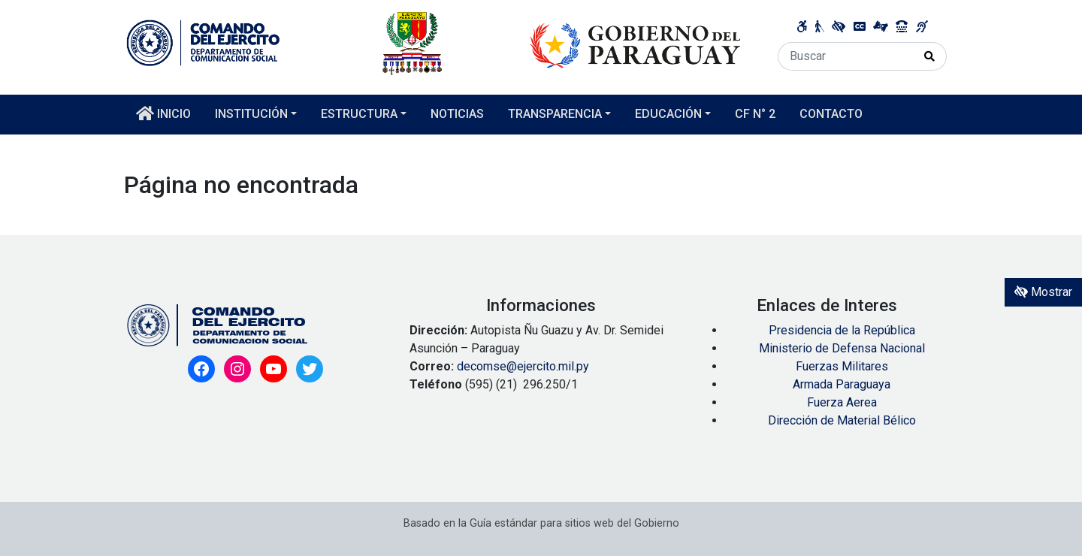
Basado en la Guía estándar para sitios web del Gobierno (541, 523)
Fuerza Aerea (842, 402)
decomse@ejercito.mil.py (524, 366)
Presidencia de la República (842, 330)
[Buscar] (846, 56)
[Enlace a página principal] (434, 42)
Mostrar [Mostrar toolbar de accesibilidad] (1043, 292)
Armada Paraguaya (841, 384)
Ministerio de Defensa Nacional (842, 348)
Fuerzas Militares (842, 366)
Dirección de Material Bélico (842, 420)
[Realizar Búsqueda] (930, 56)
